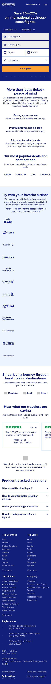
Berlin (29, 549)
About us (31, 581)
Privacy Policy (8, 671)
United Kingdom (9, 546)
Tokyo (30, 559)
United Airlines (8, 610)
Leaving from (14, 36)
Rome (29, 539)
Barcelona (31, 556)
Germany (6, 549)
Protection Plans (34, 597)
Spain (4, 556)
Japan (5, 562)
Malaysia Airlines (9, 594)
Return (34, 52)
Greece (5, 552)
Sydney (30, 565)
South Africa (7, 565)
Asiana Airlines (9, 584)
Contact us (32, 600)
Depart (11, 52)
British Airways (9, 587)
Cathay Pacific (8, 591)
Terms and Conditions (36, 671)
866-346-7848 (9, 653)
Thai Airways (8, 607)
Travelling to (14, 44)
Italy (4, 539)
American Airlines (10, 581)
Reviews (31, 593)
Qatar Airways (8, 600)
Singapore (31, 562)
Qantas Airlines (9, 597)
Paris (29, 542)
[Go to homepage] (8, 4)
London (30, 546)
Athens (30, 552)
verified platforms (25, 470)
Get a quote (25, 69)
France (5, 542)
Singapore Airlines (10, 604)
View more (7, 570)
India (4, 559)
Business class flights (37, 584)
